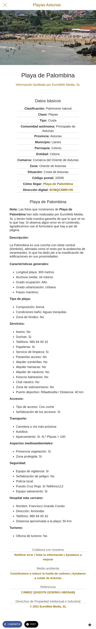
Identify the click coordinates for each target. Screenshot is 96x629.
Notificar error (23, 554)
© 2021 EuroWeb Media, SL (48, 606)
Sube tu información (49, 554)
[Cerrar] (5, 5)
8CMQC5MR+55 (61, 190)
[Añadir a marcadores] (89, 624)
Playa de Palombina (58, 184)
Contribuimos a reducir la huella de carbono (40, 573)
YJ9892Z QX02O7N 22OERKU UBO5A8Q (48, 592)
